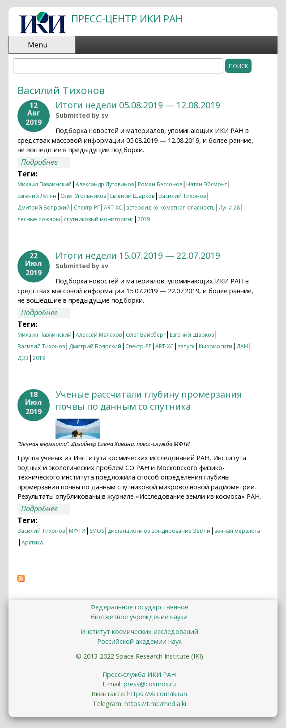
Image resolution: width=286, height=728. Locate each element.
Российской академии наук (139, 641)
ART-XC (113, 207)
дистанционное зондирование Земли (159, 531)
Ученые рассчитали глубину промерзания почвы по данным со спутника (148, 400)
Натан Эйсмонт (206, 184)
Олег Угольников (83, 196)
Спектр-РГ (87, 207)
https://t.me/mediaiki (155, 703)
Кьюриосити (215, 346)
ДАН (242, 346)
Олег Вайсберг (146, 334)
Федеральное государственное (139, 607)
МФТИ (77, 531)
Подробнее (45, 162)
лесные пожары (38, 219)
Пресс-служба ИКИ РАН (139, 674)
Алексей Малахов (99, 334)
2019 (143, 219)
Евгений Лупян (36, 196)
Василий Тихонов (182, 196)
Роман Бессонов (160, 184)
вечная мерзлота (237, 531)
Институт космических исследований (139, 631)
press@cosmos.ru (150, 684)
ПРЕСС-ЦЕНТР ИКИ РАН (127, 19)
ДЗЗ (23, 358)
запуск (186, 346)
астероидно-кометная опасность (170, 207)
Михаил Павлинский (44, 184)
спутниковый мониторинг (98, 219)
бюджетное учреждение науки (139, 616)
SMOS (97, 531)
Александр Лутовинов (105, 184)
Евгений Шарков (132, 196)
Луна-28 (229, 207)
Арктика (32, 542)
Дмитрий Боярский (43, 207)
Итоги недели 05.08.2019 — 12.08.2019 (137, 105)
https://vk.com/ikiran (157, 693)
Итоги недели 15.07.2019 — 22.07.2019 (137, 255)
